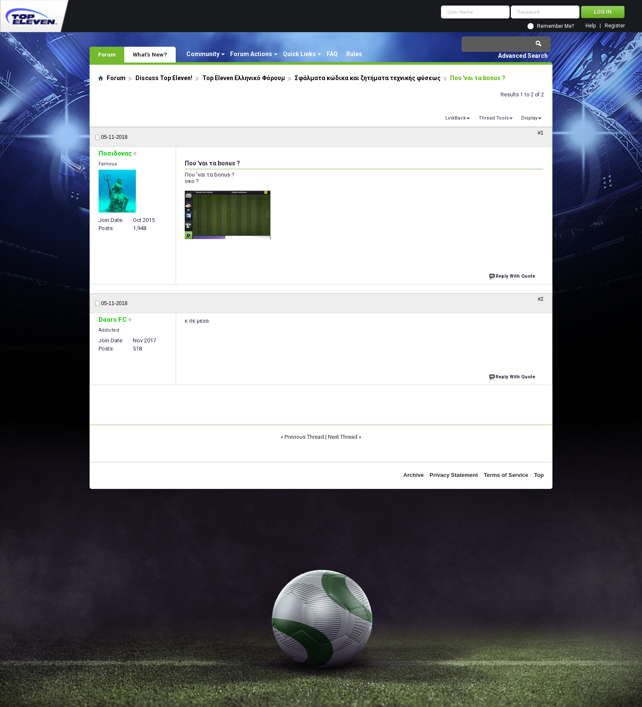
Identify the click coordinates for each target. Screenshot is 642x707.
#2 (540, 299)
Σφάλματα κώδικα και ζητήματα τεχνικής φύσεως (368, 78)
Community (202, 54)
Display (529, 118)
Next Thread (342, 437)
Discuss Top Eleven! (163, 78)
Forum (107, 54)
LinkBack (455, 118)
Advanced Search (523, 55)
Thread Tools (494, 118)
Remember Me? (555, 26)
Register (615, 26)
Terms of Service (506, 475)
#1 (540, 133)
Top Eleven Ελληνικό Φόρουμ (243, 78)
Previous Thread (304, 437)
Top (539, 475)
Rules (354, 54)
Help (590, 26)
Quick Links (299, 54)
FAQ (332, 54)
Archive (413, 475)
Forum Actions (251, 54)
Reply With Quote (513, 275)
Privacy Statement (453, 475)
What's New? (150, 54)
